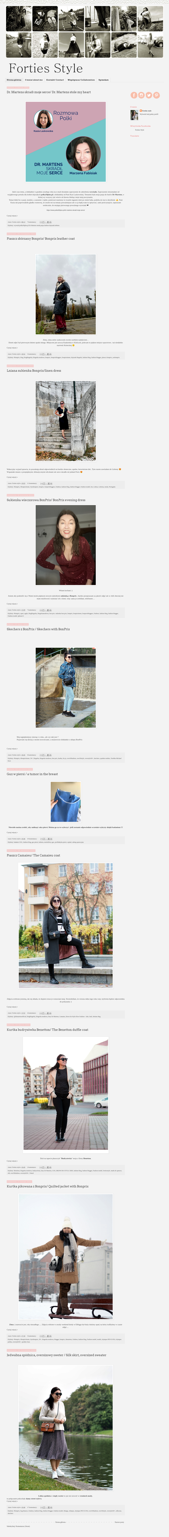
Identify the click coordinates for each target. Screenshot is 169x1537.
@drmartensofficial (20, 1016)
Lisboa (96, 487)
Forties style (146, 111)
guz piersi (35, 842)
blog (21, 357)
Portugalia (112, 487)
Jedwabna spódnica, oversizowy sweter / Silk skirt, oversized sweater (56, 1355)
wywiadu (93, 192)
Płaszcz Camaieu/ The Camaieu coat (33, 855)
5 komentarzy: (32, 354)
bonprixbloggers (56, 357)
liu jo (64, 758)
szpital (69, 842)
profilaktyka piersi (61, 842)
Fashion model (85, 487)
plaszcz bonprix (107, 357)
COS (53, 1171)
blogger (56, 1339)
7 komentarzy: (32, 222)
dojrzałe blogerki (76, 357)
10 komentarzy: (32, 839)
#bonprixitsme (25, 487)
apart (22, 613)
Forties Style (139, 130)
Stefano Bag (97, 1016)
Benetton (17, 1171)
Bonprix (73, 596)
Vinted (31, 1173)
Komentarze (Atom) (23, 1526)
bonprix (47, 357)
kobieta (41, 842)
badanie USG (18, 842)
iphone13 (21, 616)
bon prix (54, 758)
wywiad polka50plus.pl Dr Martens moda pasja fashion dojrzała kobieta (36, 225)
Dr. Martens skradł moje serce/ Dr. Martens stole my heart (49, 92)
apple (26, 613)
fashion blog (87, 357)
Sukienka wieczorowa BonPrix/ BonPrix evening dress (46, 500)
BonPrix (79, 740)
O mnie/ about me (34, 80)
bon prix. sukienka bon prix (58, 613)
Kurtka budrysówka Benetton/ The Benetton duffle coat (47, 1030)
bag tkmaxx (24, 1511)
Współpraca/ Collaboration (81, 80)
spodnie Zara (26, 1342)
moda (106, 487)
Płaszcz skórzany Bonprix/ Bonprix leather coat (41, 238)
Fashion (58, 487)
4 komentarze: (32, 1013)
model (99, 1339)
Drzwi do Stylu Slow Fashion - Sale (77, 1016)
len (92, 487)
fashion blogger (96, 357)
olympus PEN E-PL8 (108, 1339)
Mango (66, 1511)
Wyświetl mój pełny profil (149, 114)
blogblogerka (28, 357)
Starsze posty (119, 1522)
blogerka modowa (39, 357)
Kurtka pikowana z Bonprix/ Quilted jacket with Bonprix (48, 1186)
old (9, 1173)
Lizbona (101, 487)
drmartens (68, 1339)
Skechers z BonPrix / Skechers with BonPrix (38, 629)
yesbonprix (116, 357)
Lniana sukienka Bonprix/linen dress (34, 370)
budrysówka (36, 1171)
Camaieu (62, 1016)
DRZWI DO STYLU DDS (64, 1171)
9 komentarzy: (32, 755)
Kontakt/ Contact (55, 80)
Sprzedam (104, 80)
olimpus (71, 1511)
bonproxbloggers (87, 613)
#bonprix (17, 357)
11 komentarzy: (32, 483)
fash (90, 1016)
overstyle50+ (89, 758)
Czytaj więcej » (12, 216)
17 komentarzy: (32, 1507)
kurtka (60, 758)
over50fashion (71, 758)
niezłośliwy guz (49, 842)
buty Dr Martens (53, 1016)
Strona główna (14, 80)
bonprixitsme (66, 357)
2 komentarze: (32, 1167)
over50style (80, 758)
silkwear (118, 1511)
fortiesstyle (106, 1171)
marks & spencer (116, 1171)
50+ (31, 758)
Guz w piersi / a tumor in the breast (32, 774)
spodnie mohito (105, 758)
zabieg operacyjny (78, 842)
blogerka (36, 758)
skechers (96, 758)
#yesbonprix (34, 487)
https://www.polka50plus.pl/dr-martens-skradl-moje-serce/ (66, 210)
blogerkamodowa (43, 613)
